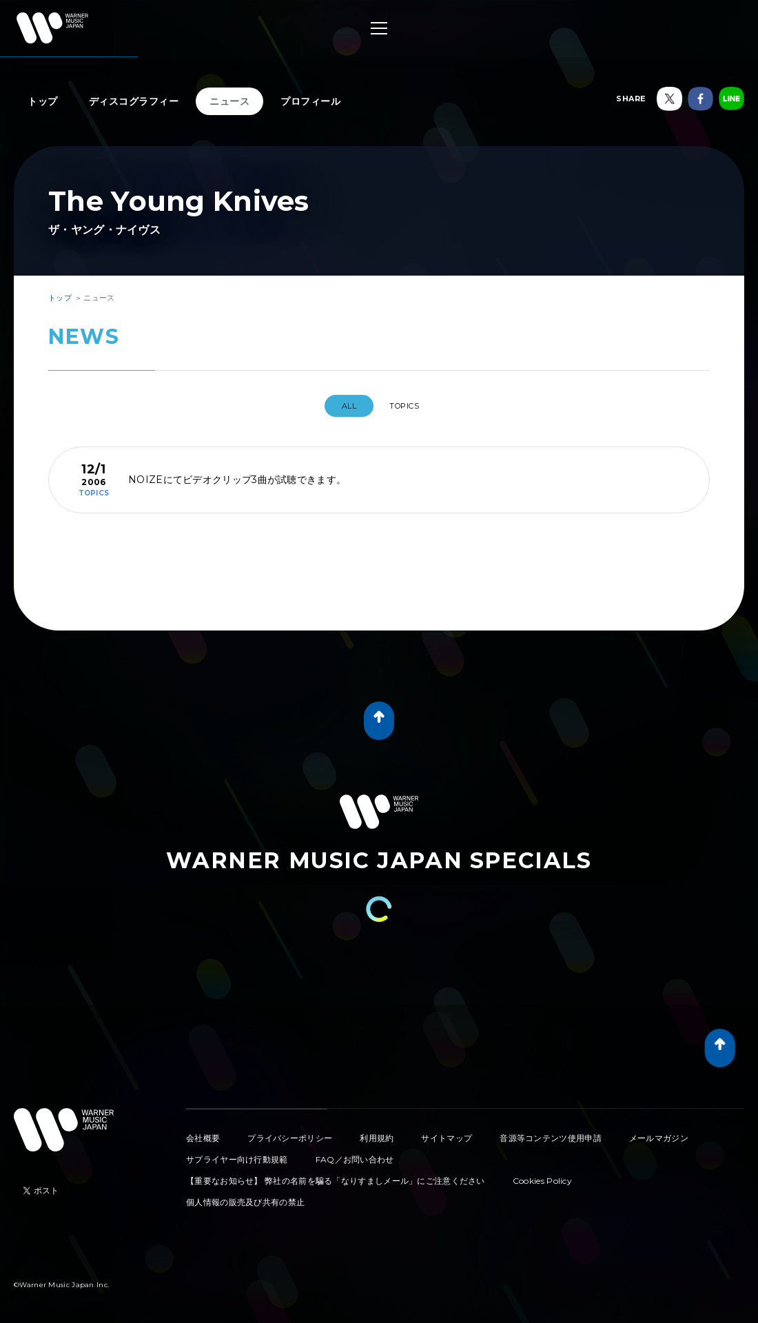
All (342, 406)
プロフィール (310, 101)
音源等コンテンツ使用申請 (551, 1132)
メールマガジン (658, 1132)
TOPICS (409, 406)
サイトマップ (446, 1132)
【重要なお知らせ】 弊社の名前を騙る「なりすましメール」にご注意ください (335, 1175)
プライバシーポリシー (289, 1132)
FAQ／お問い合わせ (355, 1154)
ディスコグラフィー (134, 101)
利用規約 (376, 1132)
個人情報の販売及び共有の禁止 (245, 1196)
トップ (43, 101)
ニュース (229, 101)
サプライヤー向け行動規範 (237, 1154)
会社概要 (203, 1132)
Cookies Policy (542, 1175)
